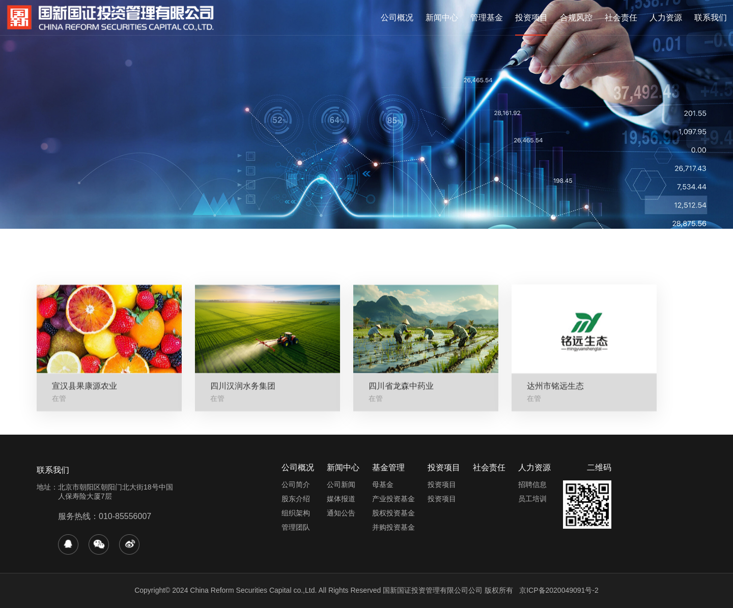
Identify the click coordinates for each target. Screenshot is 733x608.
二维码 (599, 467)
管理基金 (486, 17)
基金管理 (388, 467)
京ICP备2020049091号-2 (559, 590)
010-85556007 (125, 516)
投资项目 (531, 17)
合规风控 (576, 17)
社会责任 (621, 17)
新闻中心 (442, 17)
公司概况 (397, 17)
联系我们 (710, 17)
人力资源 (666, 17)
